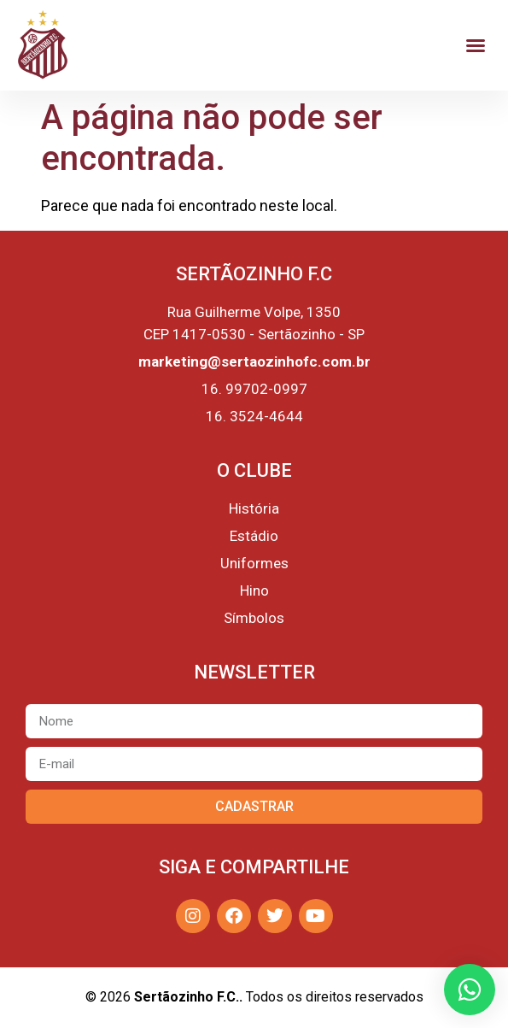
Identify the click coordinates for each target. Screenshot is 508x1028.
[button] (475, 45)
